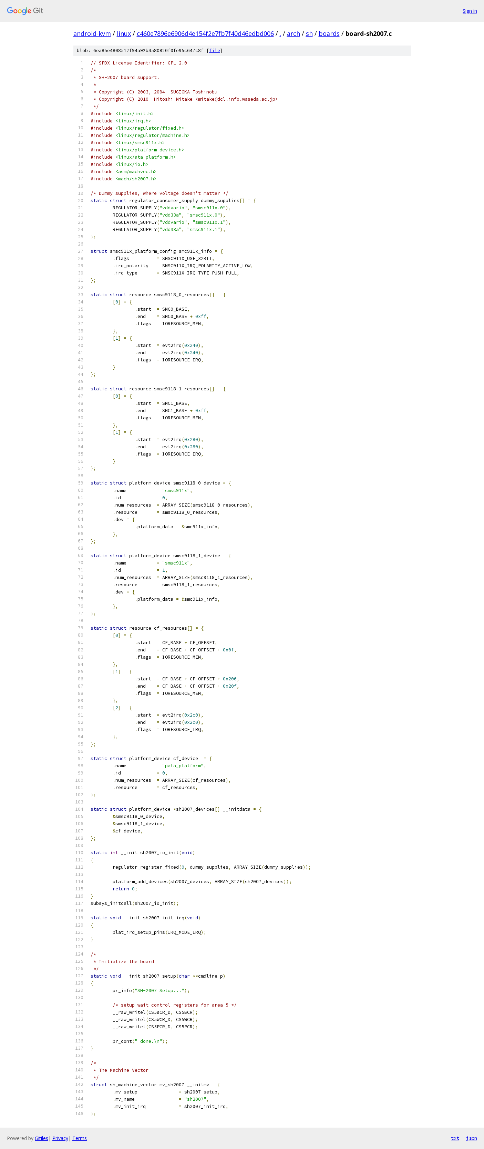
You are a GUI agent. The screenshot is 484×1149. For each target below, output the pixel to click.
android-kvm (92, 33)
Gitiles (41, 1138)
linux (124, 33)
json (471, 1138)
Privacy (60, 1138)
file (214, 50)
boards (329, 33)
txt (455, 1138)
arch (293, 33)
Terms (79, 1138)
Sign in (470, 11)
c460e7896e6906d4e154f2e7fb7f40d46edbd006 (205, 33)
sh (309, 33)
